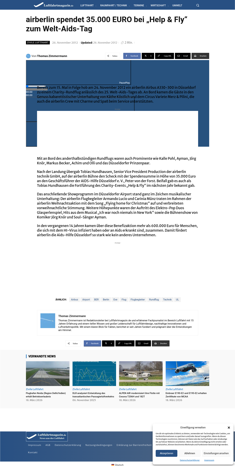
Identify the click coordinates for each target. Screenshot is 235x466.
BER (96, 299)
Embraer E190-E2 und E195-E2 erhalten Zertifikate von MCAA (184, 394)
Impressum (209, 460)
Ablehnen (189, 453)
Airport (86, 299)
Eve (115, 299)
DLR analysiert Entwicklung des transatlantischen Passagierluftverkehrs (92, 396)
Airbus (74, 299)
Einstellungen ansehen (216, 453)
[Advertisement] (117, 132)
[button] (228, 427)
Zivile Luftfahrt (38, 42)
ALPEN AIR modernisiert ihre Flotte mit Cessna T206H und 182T (140, 394)
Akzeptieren (166, 453)
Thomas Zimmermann (52, 56)
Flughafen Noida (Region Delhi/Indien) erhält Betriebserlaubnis (41, 396)
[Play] (78, 72)
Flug (124, 299)
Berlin (106, 299)
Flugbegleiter (138, 299)
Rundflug (154, 299)
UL (177, 299)
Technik (167, 299)
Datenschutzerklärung (189, 460)
